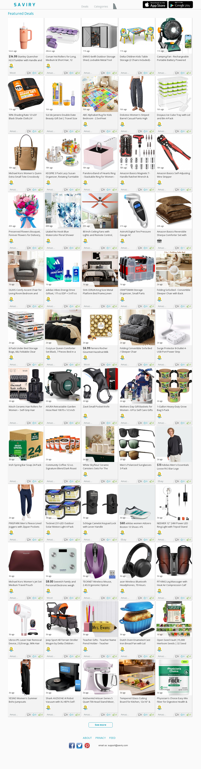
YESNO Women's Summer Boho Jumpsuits (23, 700)
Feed (112, 738)
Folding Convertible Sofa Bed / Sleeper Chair (136, 350)
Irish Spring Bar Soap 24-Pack (25, 465)
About (87, 738)
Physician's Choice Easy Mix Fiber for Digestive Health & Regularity (172, 702)
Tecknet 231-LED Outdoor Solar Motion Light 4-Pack (60, 525)
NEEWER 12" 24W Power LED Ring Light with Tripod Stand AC (172, 527)
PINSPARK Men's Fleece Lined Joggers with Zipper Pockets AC (25, 527)
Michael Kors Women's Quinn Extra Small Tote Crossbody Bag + (25, 177)
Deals (84, 6)
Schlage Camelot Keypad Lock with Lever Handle (99, 525)
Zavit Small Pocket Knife (96, 406)
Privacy (100, 738)
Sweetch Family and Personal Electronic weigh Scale (61, 585)
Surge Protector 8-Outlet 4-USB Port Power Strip (171, 350)
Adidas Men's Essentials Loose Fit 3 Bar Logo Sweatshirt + (173, 468)
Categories (101, 6)
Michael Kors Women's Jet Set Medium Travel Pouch (25, 583)
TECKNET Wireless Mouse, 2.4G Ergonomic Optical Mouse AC (97, 585)
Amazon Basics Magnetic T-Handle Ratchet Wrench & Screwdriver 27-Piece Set (135, 177)
